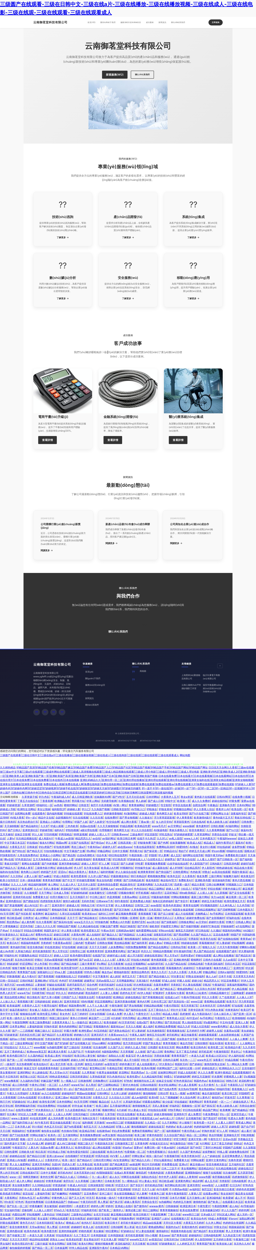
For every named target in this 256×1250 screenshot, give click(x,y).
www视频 (39, 1047)
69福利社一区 (44, 805)
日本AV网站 (244, 805)
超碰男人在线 (214, 1030)
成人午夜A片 (29, 976)
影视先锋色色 (189, 1227)
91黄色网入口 (59, 1197)
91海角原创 (221, 1039)
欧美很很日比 (216, 1080)
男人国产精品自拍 (203, 951)
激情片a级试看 (71, 901)
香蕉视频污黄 (25, 1001)
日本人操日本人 (222, 1014)
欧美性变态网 (47, 1101)
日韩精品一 (83, 1177)
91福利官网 (104, 1139)
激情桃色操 (199, 1201)
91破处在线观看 (56, 984)
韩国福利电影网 (30, 943)
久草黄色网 (141, 1143)
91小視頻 (37, 1126)
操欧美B (154, 926)
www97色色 (106, 989)
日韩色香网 (223, 1005)
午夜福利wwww (226, 838)
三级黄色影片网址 (45, 867)
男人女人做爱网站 (19, 1164)
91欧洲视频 (247, 1135)
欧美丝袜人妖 (224, 1243)
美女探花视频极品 (124, 1193)
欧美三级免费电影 (39, 1022)
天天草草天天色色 (243, 976)
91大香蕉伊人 (45, 1097)
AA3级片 (248, 930)
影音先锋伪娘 (35, 947)
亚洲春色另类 (227, 805)
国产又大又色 (77, 1197)
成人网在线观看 (101, 1147)
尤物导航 (5, 892)
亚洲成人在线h (123, 1206)
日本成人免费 (114, 1014)
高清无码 (98, 1222)
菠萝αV (138, 1147)
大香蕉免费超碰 (174, 1172)
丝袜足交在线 (164, 1080)
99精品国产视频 (66, 926)
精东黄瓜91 (247, 876)
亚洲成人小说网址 (50, 821)
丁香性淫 (141, 976)
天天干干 (72, 918)
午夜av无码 (107, 930)
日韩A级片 (216, 863)
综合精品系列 (192, 867)
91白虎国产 (45, 847)
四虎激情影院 (240, 1177)
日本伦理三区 (159, 1001)
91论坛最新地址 (163, 1160)
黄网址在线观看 (31, 863)
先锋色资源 (234, 1160)
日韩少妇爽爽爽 (215, 884)
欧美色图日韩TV (16, 1055)
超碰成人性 (73, 905)
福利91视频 (106, 872)
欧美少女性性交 (9, 880)
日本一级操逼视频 (30, 880)
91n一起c (31, 817)
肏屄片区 (9, 984)
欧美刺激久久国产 (96, 1060)
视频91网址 (108, 1110)
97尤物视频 (75, 980)
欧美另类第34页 (190, 1156)
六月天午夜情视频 (227, 947)
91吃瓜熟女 (165, 834)
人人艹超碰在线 (211, 1156)
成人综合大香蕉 (239, 1026)
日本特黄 (64, 1227)
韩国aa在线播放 (86, 1093)
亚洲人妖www (55, 1156)
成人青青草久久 (64, 1147)
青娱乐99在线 (242, 817)
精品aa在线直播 (152, 1222)
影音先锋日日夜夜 (224, 1189)
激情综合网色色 (140, 972)
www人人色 (191, 838)
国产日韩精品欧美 (133, 880)
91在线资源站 (52, 947)
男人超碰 (141, 801)
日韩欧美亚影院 (120, 809)
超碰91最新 (93, 1218)
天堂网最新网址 (125, 980)
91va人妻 (59, 972)
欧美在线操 (15, 1068)
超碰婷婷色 (134, 1093)
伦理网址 (67, 821)
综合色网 (92, 984)
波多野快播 (238, 847)
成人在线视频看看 (51, 1189)
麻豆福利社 (51, 913)
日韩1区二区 (142, 905)
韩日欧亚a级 (14, 918)
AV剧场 (116, 1147)
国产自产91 (247, 1126)
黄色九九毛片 (159, 972)
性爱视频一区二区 (134, 1151)
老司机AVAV (65, 1172)
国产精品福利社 (30, 826)
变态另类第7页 (189, 1005)
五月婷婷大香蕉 (222, 1239)
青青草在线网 (191, 905)
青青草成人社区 (176, 1018)
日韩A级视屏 (89, 1139)
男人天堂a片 (171, 955)
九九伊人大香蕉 (177, 972)
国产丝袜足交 (12, 888)
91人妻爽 (163, 855)
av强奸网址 (109, 838)
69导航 (222, 1118)
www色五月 (204, 1060)
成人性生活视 (97, 938)
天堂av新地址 (37, 1227)
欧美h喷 (153, 1097)
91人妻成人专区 (137, 1110)
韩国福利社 (18, 1131)
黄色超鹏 (117, 1089)
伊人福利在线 (236, 1055)
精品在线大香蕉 (243, 867)
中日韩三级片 (97, 897)
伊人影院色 (208, 867)
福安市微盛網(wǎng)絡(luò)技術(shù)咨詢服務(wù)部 (213, 688)
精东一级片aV (154, 1156)
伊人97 (78, 867)
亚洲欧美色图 (203, 880)
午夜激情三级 (241, 1239)
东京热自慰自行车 (27, 821)
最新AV (239, 842)
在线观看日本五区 (232, 1201)
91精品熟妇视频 (153, 1005)
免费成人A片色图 (120, 922)
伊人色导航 (40, 963)
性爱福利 (90, 943)
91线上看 (222, 1151)
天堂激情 (99, 1122)
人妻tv (11, 838)
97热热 (128, 1080)
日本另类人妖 (22, 1126)
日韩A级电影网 (212, 1235)
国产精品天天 (34, 851)
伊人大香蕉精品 (124, 905)
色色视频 (155, 980)
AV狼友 (194, 847)
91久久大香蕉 (209, 997)
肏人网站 (53, 884)
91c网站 (101, 963)
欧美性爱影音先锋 (149, 1168)
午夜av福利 (168, 1147)
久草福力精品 (23, 951)
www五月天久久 (84, 922)
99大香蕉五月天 (85, 1009)
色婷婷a (170, 1126)
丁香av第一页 (146, 821)
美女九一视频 (177, 1093)
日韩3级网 (117, 1227)
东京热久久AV (242, 1243)
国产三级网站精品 (108, 1084)
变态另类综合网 (132, 1043)
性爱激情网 (70, 959)
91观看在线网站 (151, 1101)
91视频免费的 (126, 1218)
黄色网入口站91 (30, 872)
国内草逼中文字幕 (14, 1143)
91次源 (249, 968)
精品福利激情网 (37, 884)
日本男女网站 (17, 1026)
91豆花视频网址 (104, 1001)
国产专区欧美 (23, 913)
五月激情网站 (70, 1135)
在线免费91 (111, 817)
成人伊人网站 (24, 1181)
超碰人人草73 (219, 1126)
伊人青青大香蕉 (70, 930)
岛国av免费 (47, 1147)
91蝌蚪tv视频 (247, 947)
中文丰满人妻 (108, 1239)
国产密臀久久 (77, 989)
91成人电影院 (61, 876)
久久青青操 (243, 1097)
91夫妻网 (216, 1076)
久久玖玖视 (96, 817)
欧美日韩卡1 (112, 1222)
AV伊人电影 (144, 993)
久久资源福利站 (88, 968)
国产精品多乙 (168, 989)
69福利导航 (223, 1089)
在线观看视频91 (241, 1072)
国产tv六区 (232, 830)
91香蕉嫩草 (35, 1206)
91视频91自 (126, 867)
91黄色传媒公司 (231, 888)
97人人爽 (103, 863)
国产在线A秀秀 (167, 1089)
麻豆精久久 (95, 1022)
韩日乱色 (42, 1076)
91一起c (68, 1089)
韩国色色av (200, 1080)
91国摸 (153, 855)
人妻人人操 (30, 876)
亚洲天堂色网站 (41, 1164)
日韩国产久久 (69, 997)
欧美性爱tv (133, 1076)
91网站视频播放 (180, 897)
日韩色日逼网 (170, 1060)
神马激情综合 (178, 1143)
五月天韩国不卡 (79, 897)
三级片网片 (96, 1181)
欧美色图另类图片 (37, 1018)
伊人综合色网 (187, 1097)
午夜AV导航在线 (190, 997)
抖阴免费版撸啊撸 (135, 947)
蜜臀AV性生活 (43, 934)
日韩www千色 (104, 901)
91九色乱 (44, 796)
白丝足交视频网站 (135, 963)
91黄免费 (234, 801)
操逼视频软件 (54, 1168)
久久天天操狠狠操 (107, 826)
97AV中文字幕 (104, 905)
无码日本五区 (232, 963)
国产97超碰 (61, 1043)
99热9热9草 (88, 1189)
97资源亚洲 (87, 1156)
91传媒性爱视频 (85, 880)
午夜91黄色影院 (126, 1197)
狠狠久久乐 (208, 947)
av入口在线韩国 (50, 1093)
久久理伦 (155, 1014)
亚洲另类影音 (72, 1001)
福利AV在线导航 (9, 872)
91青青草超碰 (54, 1181)
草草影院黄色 (182, 821)
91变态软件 (128, 1039)
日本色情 (5, 968)
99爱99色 (182, 847)
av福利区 (194, 1189)
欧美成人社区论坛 (216, 1055)
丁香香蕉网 (46, 801)
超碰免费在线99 (238, 1151)
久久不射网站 (169, 1122)
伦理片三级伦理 (89, 888)
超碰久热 (57, 1001)
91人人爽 (111, 842)
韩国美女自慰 (86, 997)
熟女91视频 (215, 1135)
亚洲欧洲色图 (181, 959)
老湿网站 (124, 1072)
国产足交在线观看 (239, 892)
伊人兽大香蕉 (32, 1189)
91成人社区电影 (200, 1026)
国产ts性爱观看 (73, 1126)
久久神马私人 (227, 905)
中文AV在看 (227, 1022)
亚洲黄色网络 (145, 884)
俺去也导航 (186, 1043)
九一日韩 (151, 1072)
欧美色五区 (173, 876)
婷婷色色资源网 (245, 1189)
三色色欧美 (71, 826)
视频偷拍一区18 (191, 1105)
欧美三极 (140, 1135)
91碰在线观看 (203, 955)
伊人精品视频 (239, 989)
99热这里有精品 (58, 1076)
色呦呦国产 (75, 1193)
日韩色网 (156, 1060)
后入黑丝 (91, 1084)
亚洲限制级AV (193, 1172)
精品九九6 (183, 1026)
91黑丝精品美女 (16, 1168)
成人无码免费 (56, 1118)
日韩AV (179, 1118)
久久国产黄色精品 (190, 1151)
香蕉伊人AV (223, 809)
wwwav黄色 (156, 1206)
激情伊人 (118, 1210)
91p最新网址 (210, 1022)
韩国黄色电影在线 (181, 1231)
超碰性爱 (50, 1143)
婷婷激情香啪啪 (113, 813)
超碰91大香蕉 (216, 922)
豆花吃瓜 (144, 897)
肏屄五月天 (128, 976)
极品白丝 (104, 1101)
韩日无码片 (105, 968)
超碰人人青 (172, 888)
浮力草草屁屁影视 (164, 817)
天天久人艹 (25, 1047)
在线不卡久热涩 (146, 838)
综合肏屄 (173, 1151)
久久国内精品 (35, 1055)
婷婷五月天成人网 (199, 851)
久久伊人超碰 (119, 1093)
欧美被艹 (89, 1105)
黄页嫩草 (195, 901)
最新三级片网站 (200, 897)
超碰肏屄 (234, 821)
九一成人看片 (100, 1177)
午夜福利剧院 (104, 997)
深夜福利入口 (45, 972)
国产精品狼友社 (88, 918)
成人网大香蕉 (129, 821)
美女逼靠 (42, 1218)
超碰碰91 (76, 1227)
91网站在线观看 (58, 1218)
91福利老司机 (89, 1210)
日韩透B (152, 1047)
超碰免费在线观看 (146, 1089)
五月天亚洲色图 (9, 1139)
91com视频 (218, 851)
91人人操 (37, 834)
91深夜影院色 (8, 855)
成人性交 (27, 1089)
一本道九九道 (196, 1055)
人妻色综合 (48, 1214)
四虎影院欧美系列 (50, 901)
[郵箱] (53, 712)
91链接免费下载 (147, 842)
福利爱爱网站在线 (146, 930)
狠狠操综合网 (28, 1014)
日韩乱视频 (217, 826)
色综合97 (92, 989)
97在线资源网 (62, 847)
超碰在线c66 (64, 867)
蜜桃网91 (196, 959)
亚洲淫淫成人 (239, 1114)
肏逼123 (130, 1055)
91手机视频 (142, 892)
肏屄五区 (207, 1189)
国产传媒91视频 (190, 926)
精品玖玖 (164, 938)
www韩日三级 (114, 1122)
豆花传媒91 (248, 1068)
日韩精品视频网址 (205, 909)
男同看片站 (78, 801)
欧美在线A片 (40, 1064)
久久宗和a (16, 876)
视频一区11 (26, 1139)
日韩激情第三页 (124, 1143)
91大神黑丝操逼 (142, 984)
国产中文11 (68, 880)
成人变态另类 (58, 1064)
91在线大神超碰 (140, 959)
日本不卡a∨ (7, 1110)
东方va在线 (217, 897)
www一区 (15, 1177)
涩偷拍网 (27, 1210)
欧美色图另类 (49, 1231)
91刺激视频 (13, 976)
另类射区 (176, 984)
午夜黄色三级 (156, 1193)
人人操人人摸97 (42, 1210)
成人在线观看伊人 (147, 1064)
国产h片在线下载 (199, 813)
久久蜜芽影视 (64, 1034)
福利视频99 (173, 1131)
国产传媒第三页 (16, 1235)
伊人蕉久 (129, 1014)
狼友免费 (202, 876)
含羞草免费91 (161, 984)
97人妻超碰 (223, 943)
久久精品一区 (152, 1122)
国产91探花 (139, 989)
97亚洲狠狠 (124, 1189)
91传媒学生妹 (143, 867)
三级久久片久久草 (45, 926)
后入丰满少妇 (123, 989)
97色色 (19, 1201)
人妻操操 (40, 984)
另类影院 (224, 1181)
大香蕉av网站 (130, 897)
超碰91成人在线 (116, 955)
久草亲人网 (194, 972)
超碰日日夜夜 (61, 934)
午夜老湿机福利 (214, 963)
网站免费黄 (182, 1047)
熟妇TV (183, 851)
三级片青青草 (87, 963)
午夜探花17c (19, 1147)
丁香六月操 (174, 1214)
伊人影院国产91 (199, 863)
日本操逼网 (60, 1248)
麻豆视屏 (247, 888)
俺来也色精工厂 (222, 968)
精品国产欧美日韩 (80, 1097)
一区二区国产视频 (164, 1039)
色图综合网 (18, 1214)
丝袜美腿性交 (97, 892)
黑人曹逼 (103, 1201)
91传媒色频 (101, 922)
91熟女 (206, 872)
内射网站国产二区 (167, 1068)
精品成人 (209, 842)
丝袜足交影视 (22, 834)
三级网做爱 (237, 993)
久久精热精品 (8, 767)
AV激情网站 (131, 813)
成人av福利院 (139, 1097)
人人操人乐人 (8, 1001)
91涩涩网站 (26, 963)
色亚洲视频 (113, 897)
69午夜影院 (121, 901)
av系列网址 (43, 1197)
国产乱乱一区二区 (17, 1206)
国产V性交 (118, 796)
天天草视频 (126, 1051)
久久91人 (162, 838)
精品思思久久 (83, 838)
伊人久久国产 (229, 1210)
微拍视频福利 (132, 938)
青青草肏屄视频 (51, 880)
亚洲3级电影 (214, 1197)
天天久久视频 (133, 1026)
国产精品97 (200, 1231)
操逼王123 (30, 1068)
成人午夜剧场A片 (202, 1014)
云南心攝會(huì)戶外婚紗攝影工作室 (191, 687)
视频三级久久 (42, 1030)
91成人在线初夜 (187, 1072)
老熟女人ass (57, 1239)
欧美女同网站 (57, 1243)
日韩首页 (84, 805)
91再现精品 (65, 834)
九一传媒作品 (79, 1022)
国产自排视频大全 (80, 1043)
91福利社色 (10, 955)
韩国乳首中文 (52, 930)
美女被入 (34, 1009)
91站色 (4, 1177)
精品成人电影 (170, 1014)
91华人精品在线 (78, 1248)
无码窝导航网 (109, 801)
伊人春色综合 (144, 1055)
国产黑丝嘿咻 (181, 934)
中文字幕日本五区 (14, 842)
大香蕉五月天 (17, 847)
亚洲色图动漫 (15, 1231)
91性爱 (139, 863)
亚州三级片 (105, 1193)
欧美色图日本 (73, 1118)
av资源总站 (155, 1239)
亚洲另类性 (193, 1185)
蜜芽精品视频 (132, 1068)
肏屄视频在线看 (221, 1177)
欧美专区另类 (166, 1047)
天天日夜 (5, 1131)
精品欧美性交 (128, 884)
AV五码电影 (100, 1030)
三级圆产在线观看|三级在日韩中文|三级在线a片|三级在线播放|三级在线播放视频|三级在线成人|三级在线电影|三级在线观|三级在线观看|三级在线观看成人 (89, 755)
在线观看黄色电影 (48, 1068)
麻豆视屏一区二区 (236, 897)
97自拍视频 (69, 947)
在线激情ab (103, 1131)
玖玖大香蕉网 (44, 922)
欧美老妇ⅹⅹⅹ (89, 913)
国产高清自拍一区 (178, 1001)
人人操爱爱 (221, 1185)
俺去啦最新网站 (36, 1168)
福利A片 (59, 830)
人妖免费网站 (116, 947)
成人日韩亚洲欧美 (82, 796)
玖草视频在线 (126, 801)
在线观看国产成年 (226, 951)
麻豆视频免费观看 (126, 913)
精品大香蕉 (198, 884)
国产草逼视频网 (13, 905)
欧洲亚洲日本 (188, 1206)
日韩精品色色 (8, 972)
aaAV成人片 (167, 1118)
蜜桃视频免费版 (156, 876)
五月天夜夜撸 (115, 963)
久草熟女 (179, 918)
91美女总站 (220, 1227)
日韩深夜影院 (96, 1185)
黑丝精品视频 (122, 943)
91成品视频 (126, 826)
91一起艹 (45, 905)
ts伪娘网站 (165, 1201)
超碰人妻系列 (132, 1201)
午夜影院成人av (148, 1118)
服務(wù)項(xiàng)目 (130, 22)
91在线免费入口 (93, 813)
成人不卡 (240, 1197)
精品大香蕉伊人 (78, 872)
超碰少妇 (197, 980)
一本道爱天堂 (81, 1206)
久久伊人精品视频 (44, 1139)
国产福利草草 (139, 943)
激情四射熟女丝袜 (214, 1064)
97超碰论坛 (127, 1231)
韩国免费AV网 (77, 1005)
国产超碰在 (195, 1064)
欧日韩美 (152, 1243)
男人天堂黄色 (233, 1231)
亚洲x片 (183, 1164)
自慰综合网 (199, 805)
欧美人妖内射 (184, 1126)
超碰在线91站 (219, 801)
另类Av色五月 (27, 1197)
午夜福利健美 (204, 968)
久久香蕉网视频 (215, 830)
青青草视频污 (170, 1043)
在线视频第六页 (180, 1218)
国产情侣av (97, 842)
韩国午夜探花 (240, 872)
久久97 (44, 826)
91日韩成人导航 (56, 1151)
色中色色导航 (144, 1039)
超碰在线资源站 (153, 955)
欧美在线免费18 (189, 1210)
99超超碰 (12, 963)
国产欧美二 (214, 1201)
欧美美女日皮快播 (127, 1118)
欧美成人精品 (144, 1114)
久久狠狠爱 (30, 892)
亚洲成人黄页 (25, 867)
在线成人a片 (172, 997)
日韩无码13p (171, 1239)
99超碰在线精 (189, 943)
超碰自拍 (39, 1181)
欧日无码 (141, 1227)
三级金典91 (136, 834)
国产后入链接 (166, 913)
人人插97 (125, 1156)
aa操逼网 (134, 1164)
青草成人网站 (243, 1122)
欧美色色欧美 (32, 1231)
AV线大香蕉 (17, 817)
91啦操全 (152, 809)
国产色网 (163, 842)
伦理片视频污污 (59, 897)
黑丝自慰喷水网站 (14, 997)
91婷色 (109, 1206)
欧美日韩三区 (229, 1093)
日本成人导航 (61, 892)
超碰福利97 (68, 1093)
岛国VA (56, 1164)
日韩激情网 (84, 1080)
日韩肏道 (32, 847)
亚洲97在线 (130, 1168)
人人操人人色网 (62, 1114)
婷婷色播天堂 (127, 1064)
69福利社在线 (234, 851)
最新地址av (117, 1026)
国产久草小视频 (50, 997)
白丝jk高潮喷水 (86, 855)
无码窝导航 (38, 993)
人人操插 (140, 1051)
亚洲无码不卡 (99, 1034)
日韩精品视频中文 (218, 993)
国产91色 (142, 926)
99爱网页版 (143, 1218)
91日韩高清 (118, 859)
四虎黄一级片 (182, 884)
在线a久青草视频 (124, 1172)
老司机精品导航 (154, 1185)
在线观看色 (38, 813)
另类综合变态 (149, 1201)
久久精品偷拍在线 (88, 926)
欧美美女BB (101, 1164)
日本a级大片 (208, 1214)
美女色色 (65, 1014)
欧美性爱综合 (83, 1147)
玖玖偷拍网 (99, 1047)
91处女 (233, 834)
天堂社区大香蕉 (172, 1222)
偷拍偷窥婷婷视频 (19, 1248)
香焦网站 (169, 1051)
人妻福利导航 (42, 1193)
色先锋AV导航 (69, 1131)
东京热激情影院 (156, 1030)
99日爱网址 (112, 1231)
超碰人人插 (44, 1114)
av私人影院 (175, 838)
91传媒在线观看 (73, 813)
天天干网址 (45, 892)
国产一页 (9, 938)
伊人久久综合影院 (141, 830)
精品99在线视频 (38, 1239)
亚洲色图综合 (13, 901)
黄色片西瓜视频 (241, 880)
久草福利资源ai (132, 1101)
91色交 (136, 1189)
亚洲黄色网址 (183, 1181)
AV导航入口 (138, 809)
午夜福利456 (92, 1051)
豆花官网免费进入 (232, 1156)
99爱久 (168, 1076)
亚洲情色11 (180, 1114)
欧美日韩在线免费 (124, 968)
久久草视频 (81, 1181)
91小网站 (54, 963)
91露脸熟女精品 (28, 955)
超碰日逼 (82, 947)
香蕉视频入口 (239, 1089)
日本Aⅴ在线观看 (26, 1097)
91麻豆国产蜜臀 (109, 926)
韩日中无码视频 (151, 1164)
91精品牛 (234, 1131)
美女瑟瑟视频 (216, 1231)
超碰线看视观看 (208, 1034)
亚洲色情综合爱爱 (107, 884)
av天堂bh (201, 922)
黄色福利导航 (18, 947)
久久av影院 (229, 959)
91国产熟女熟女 (152, 1043)
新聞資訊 (162, 22)
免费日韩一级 (152, 1147)
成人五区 (175, 855)
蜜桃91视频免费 (104, 1243)
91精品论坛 (170, 851)
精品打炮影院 (128, 926)
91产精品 (82, 1068)
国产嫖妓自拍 (31, 901)
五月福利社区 (236, 1164)
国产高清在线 (172, 1022)
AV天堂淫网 (7, 913)
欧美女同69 (181, 813)
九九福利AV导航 (29, 1080)
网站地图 (185, 755)
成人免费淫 (194, 1114)
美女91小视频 (208, 847)
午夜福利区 (218, 984)
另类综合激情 (247, 1105)
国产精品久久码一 (141, 1160)
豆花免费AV (91, 1193)
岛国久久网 (47, 1009)
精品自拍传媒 (125, 1135)
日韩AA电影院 (148, 1084)
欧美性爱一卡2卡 (204, 1122)
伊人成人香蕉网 (187, 1084)
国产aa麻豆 (45, 876)
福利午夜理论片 (225, 842)
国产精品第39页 (84, 1089)
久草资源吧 (28, 805)
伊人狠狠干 (185, 1122)
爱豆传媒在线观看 (60, 1122)
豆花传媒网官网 (113, 1168)
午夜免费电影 (210, 1114)
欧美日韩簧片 (141, 1214)
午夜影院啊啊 (20, 1022)
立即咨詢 (215, 22)
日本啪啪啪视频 (91, 1039)
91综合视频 (214, 888)
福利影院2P (58, 809)
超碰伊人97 (109, 847)
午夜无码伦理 (88, 1201)
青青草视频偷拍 (169, 1210)
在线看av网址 (211, 1193)
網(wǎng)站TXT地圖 (127, 741)
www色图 (204, 1177)
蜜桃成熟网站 (185, 989)
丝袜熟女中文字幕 (187, 1039)
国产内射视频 (49, 863)
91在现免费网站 (46, 1105)
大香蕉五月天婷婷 (193, 1222)
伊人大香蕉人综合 (203, 809)
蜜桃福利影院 (121, 972)
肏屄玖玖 (68, 1181)
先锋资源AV (232, 1009)
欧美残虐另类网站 (10, 1193)
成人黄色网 (27, 922)
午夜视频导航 (172, 1156)
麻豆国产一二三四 (99, 1018)
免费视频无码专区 (147, 1197)
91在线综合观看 (157, 1110)
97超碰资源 (11, 1034)
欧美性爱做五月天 (234, 901)
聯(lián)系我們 (178, 22)
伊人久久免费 (205, 1072)
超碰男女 (170, 859)
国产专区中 (181, 901)
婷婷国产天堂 (48, 872)
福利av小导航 (17, 1039)
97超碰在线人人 (136, 859)
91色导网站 (128, 1018)
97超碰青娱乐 (167, 1243)
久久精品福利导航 (151, 1076)
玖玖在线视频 (80, 817)
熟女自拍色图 (104, 880)
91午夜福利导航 (183, 951)
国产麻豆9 (133, 951)
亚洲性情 (238, 968)
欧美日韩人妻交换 (84, 1055)
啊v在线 (9, 859)
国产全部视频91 (215, 918)
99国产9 (235, 934)
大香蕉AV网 (78, 934)
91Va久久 (59, 1210)
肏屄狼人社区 (28, 1076)
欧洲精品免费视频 (165, 1026)
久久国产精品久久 (201, 934)
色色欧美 (195, 872)
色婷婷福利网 (201, 1126)
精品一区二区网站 (196, 1135)
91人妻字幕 (93, 1110)
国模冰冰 (249, 851)
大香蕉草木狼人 (61, 1022)
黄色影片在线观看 (204, 796)
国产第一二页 (15, 1060)
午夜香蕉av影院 (62, 943)
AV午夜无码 (41, 1122)
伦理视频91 (105, 830)
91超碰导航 (46, 830)
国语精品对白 (206, 1168)
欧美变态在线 (208, 938)
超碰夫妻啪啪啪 (163, 1114)
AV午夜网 (162, 1189)
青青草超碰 (210, 1101)
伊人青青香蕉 (184, 817)
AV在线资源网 (38, 1118)
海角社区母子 (90, 1118)
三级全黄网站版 (24, 1043)
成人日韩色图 (20, 1084)
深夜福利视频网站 (237, 984)
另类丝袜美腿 (162, 1055)
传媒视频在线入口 (65, 976)
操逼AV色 (246, 830)
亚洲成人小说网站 (50, 855)
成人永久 (114, 1177)
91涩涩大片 (45, 955)
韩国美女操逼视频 (182, 909)
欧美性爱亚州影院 (77, 1151)
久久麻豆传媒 (144, 934)
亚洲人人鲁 (241, 1022)
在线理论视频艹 (25, 1110)
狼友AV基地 (216, 1043)
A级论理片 (156, 892)
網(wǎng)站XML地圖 (105, 741)
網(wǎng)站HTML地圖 (150, 741)
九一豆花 (221, 1084)
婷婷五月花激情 (201, 1076)
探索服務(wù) (115, 74)
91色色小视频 (92, 972)
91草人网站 (92, 801)
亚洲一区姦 (146, 918)
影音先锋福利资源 (79, 909)
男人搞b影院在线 (192, 1022)
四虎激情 (185, 1014)
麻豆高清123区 (62, 938)
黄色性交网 (46, 1177)
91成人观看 (56, 826)
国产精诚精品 (240, 1110)
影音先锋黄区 (197, 830)
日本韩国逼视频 (234, 913)
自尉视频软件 (63, 817)
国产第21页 (116, 1201)
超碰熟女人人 (35, 1160)
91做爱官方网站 (170, 926)
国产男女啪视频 (128, 817)
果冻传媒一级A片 (106, 1197)
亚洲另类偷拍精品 (69, 863)
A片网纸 (205, 1143)
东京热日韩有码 (24, 959)
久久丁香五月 (81, 1235)
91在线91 (67, 1055)
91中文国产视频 (44, 1043)
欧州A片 (86, 1222)
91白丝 (50, 993)
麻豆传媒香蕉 (189, 1034)
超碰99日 (188, 968)
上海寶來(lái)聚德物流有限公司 (191, 677)
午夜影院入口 (223, 1018)
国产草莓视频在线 (152, 997)
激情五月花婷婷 (184, 930)
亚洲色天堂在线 (106, 1189)
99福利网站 (115, 1060)
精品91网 (197, 1181)
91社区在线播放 (126, 1114)
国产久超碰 (127, 863)
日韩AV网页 (224, 796)
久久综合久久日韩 (119, 1097)
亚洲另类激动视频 (125, 1001)
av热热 (58, 805)
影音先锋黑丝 (77, 1218)
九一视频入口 (68, 1080)
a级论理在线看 (88, 830)
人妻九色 (33, 1147)
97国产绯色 (199, 888)
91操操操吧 (227, 926)
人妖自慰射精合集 (228, 1034)
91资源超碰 (59, 1185)
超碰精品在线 (17, 1156)
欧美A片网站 (86, 1243)
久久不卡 (116, 1101)
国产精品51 (48, 1034)
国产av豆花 (85, 959)
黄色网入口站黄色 (196, 993)
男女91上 (236, 1051)
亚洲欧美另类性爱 (101, 909)
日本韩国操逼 (57, 918)
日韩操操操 (171, 1206)
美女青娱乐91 (91, 1239)
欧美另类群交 (164, 1139)
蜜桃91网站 (70, 805)
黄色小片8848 (78, 1018)
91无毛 (90, 1197)
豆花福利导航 (68, 1068)
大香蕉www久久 (118, 1034)
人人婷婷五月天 (186, 1243)
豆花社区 (57, 1030)
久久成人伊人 (68, 884)
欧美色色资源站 (172, 905)
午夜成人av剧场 (64, 838)
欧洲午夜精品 (223, 1072)
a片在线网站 (243, 926)
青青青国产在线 (26, 972)
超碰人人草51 (89, 863)
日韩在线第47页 (29, 1172)
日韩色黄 (17, 909)
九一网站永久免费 (237, 1064)
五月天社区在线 (135, 796)
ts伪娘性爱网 (54, 1047)
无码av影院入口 (105, 980)
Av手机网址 (216, 913)
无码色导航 (88, 901)
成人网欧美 (143, 1018)
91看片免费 (38, 989)
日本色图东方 (208, 838)
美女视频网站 (189, 1168)
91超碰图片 (152, 805)
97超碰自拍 (19, 1101)
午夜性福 (5, 1084)
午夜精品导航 (114, 1068)
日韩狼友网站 (186, 922)
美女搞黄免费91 (21, 1185)
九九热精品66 (106, 1126)
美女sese (164, 1235)
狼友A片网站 (47, 842)
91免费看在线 (169, 1164)
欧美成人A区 (194, 842)
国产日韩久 (14, 830)
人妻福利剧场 (34, 1026)
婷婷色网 (244, 1210)
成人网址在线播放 (223, 955)
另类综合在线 (219, 834)
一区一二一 (225, 1101)
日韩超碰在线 (42, 1001)
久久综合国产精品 (174, 1135)
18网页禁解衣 (30, 1177)
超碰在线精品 (133, 997)
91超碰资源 (13, 805)
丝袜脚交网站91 (167, 1072)
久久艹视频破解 (169, 1097)
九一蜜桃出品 (129, 1181)
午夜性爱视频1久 (156, 1151)
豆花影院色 (115, 1080)
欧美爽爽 (225, 1110)
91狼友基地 (165, 809)
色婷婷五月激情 (182, 1201)
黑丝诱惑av (13, 922)
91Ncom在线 (166, 930)
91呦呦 (93, 1101)
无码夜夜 (86, 1047)
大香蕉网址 (10, 1197)
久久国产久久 (115, 1047)
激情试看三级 (133, 1210)
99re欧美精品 (187, 892)
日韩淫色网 (186, 1239)
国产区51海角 (121, 909)
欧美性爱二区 (216, 1047)
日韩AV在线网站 (108, 918)
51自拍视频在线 (53, 851)
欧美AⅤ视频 (148, 1068)
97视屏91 (158, 993)
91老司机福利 (106, 984)
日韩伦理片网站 (102, 1160)
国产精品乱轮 (243, 955)
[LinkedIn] (62, 712)
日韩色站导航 (178, 947)
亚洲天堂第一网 (197, 1139)
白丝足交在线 (124, 984)
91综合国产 (158, 1018)
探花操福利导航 (221, 880)
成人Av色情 (7, 951)
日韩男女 (28, 918)
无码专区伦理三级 (29, 1034)
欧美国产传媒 (109, 1218)
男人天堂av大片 (58, 1072)
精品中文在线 (46, 817)
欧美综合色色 (199, 1218)
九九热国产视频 (100, 809)
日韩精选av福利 (125, 930)
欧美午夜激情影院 (176, 1193)
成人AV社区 (31, 905)
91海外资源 (50, 1026)
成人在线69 (93, 934)
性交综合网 (112, 821)
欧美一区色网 (75, 1064)
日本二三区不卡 (170, 1168)
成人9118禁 (176, 867)
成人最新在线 (160, 867)
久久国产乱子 (75, 1051)
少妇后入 (186, 888)
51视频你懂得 (126, 892)
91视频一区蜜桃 (129, 918)
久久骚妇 (215, 930)
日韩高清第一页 (127, 842)
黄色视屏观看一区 (161, 959)
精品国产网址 (210, 1110)
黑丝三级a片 (78, 847)
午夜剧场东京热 (104, 1143)
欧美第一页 (183, 801)
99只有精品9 (138, 876)
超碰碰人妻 (73, 809)
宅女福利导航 (12, 1210)
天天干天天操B (97, 947)
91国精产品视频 (232, 1147)
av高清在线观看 (221, 872)
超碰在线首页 (156, 1126)
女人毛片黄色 (206, 1084)
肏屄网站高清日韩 (175, 1185)
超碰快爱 (234, 1126)
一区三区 (52, 1084)
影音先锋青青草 (18, 1227)
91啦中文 (170, 801)
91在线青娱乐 (64, 1235)
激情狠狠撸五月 (141, 1105)
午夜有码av (94, 847)
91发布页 (229, 1097)
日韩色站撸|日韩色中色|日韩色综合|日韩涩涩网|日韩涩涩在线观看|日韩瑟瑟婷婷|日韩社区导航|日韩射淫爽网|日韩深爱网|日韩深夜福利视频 (92, 792)
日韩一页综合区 (9, 980)
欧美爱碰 (228, 1197)
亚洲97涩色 (138, 922)
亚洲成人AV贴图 (16, 1160)
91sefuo (127, 1147)
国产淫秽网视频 (226, 909)
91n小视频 (151, 1235)
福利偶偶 (87, 1122)
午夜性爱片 (203, 1206)
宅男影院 (193, 938)
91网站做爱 (197, 1160)
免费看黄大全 (40, 897)
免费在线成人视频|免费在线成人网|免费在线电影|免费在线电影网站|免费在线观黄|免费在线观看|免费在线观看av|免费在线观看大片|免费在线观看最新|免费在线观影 (138, 784)
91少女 (76, 1122)
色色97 (63, 980)
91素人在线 (183, 980)
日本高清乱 (154, 909)
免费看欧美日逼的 (235, 855)
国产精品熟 (68, 855)
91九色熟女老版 (214, 1009)
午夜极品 (212, 805)
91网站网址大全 (220, 813)
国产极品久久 (109, 934)
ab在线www (124, 847)
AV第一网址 (120, 805)
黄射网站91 (195, 1101)
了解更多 (143, 625)
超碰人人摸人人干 (99, 834)
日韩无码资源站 (79, 1076)
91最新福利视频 (160, 897)
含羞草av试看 (232, 1030)
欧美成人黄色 (53, 1055)
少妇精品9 (182, 1147)
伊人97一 (74, 1139)
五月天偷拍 (6, 834)
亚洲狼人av (107, 888)
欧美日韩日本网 (126, 838)
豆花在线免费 (221, 934)
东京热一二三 (187, 1060)
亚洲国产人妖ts (160, 1218)
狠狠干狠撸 (18, 968)
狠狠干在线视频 (212, 1172)
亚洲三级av (62, 1097)
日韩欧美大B (26, 1151)
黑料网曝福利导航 (25, 1105)
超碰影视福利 (83, 859)
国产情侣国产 (163, 872)
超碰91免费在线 (195, 918)
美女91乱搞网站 (167, 1084)
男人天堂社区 (60, 951)
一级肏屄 (9, 1064)
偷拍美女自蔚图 (50, 1131)
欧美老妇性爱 (74, 1239)
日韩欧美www (119, 834)
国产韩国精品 (127, 934)
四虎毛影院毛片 (76, 984)
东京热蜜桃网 (24, 1064)
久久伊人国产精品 (98, 876)
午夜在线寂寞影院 (144, 847)
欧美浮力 (231, 1001)
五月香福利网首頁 (57, 989)
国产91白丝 (18, 851)
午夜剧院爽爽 (220, 1206)
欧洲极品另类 (62, 801)
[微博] (45, 712)
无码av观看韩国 (53, 959)
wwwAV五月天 (138, 1239)
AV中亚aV (192, 1018)
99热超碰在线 (224, 867)
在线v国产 (142, 1022)
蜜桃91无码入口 (163, 918)
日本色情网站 (64, 1101)
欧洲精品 (118, 997)
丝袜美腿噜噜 (177, 842)
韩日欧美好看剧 (71, 1039)
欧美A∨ (59, 1222)
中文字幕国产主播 (74, 851)
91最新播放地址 (120, 876)
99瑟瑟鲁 (62, 1139)
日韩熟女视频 (105, 943)
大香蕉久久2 (100, 1097)
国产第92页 (208, 1105)
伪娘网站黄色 (54, 1089)
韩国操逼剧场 (236, 1227)
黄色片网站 (156, 1022)
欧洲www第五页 (36, 1051)
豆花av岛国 (229, 1139)
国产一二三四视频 (22, 1030)
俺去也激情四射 (211, 1093)
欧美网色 (38, 913)
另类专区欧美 (196, 1009)
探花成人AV (27, 934)
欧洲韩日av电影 (111, 1039)
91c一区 (224, 1114)
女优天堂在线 (101, 1214)
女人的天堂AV (164, 821)
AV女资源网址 (121, 1160)
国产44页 (195, 1147)
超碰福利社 (195, 1235)
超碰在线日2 (245, 1168)
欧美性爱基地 (79, 876)
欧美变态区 (73, 1210)
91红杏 (145, 1060)
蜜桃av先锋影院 (65, 1009)
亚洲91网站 (23, 1072)
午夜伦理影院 (171, 1005)
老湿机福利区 (123, 1243)
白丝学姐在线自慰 (177, 863)
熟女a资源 (187, 796)
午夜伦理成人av (191, 1131)
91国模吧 (244, 1093)
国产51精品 (85, 1026)
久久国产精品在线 (175, 963)
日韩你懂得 (201, 1043)
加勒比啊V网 (246, 1218)
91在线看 (74, 1072)
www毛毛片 (159, 826)
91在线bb (32, 842)
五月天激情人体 (196, 1197)
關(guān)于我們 (107, 22)
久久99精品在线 (41, 1185)
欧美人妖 (88, 1227)
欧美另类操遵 (52, 968)
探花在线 (28, 1193)
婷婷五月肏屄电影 (212, 901)
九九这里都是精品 (75, 1110)
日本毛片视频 (177, 1197)
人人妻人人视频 (109, 993)
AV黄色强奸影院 (122, 1139)
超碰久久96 (77, 1060)
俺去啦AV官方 (168, 880)
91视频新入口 (234, 884)
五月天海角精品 (42, 859)
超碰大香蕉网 (94, 1168)
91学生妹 (77, 1105)
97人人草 (221, 1131)
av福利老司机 (155, 963)
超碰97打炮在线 (209, 926)
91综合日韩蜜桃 (33, 930)
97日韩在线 (202, 930)
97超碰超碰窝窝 (183, 834)
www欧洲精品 (24, 984)
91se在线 (141, 968)
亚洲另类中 (58, 905)
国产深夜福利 (169, 922)
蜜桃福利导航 (59, 909)
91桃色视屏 (85, 1231)
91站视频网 (237, 943)
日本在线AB (198, 821)
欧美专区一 (231, 1043)
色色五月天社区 (53, 1126)
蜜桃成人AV (73, 1222)
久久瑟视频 (220, 892)
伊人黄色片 (203, 1097)
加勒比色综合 (149, 938)
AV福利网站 (232, 826)
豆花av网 (39, 1089)
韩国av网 (61, 842)
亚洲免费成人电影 (140, 901)
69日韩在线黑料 (117, 855)
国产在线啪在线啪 (228, 938)
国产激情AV (141, 1206)
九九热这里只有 (163, 884)
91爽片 (230, 922)
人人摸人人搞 (205, 892)
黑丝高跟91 (91, 993)
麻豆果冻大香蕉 (57, 1051)
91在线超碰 (223, 847)
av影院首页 (111, 1064)
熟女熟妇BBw (207, 1089)
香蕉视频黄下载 (102, 859)
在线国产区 (98, 955)
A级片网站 (118, 1009)
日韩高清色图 (231, 863)
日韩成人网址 (243, 922)
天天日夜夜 (138, 1243)
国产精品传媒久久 (159, 976)
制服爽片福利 (231, 876)
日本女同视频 (97, 1014)
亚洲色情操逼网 (68, 1231)
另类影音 (17, 892)
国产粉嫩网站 (59, 1193)
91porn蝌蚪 (99, 1043)
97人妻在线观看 (145, 1231)
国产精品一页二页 (42, 1248)
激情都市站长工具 (144, 1080)
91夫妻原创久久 (9, 934)
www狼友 (207, 1185)
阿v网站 (91, 851)
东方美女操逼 (91, 867)
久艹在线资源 (227, 997)
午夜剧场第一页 (138, 855)
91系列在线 (101, 1156)
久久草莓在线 (84, 1164)
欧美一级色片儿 (16, 1018)
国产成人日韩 (155, 801)
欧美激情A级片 (202, 817)
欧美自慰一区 (239, 809)
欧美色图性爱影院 (80, 955)
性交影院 (166, 805)
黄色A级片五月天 (223, 817)
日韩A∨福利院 (226, 972)
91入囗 (86, 809)
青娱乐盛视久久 (178, 830)
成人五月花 (211, 1181)
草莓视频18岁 (207, 943)
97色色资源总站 (183, 1080)
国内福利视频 (54, 813)
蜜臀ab (63, 1005)
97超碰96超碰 (79, 892)
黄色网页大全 (164, 813)
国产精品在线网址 (158, 947)
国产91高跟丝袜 (13, 1189)
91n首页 (9, 1201)
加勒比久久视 (116, 1055)
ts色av (167, 909)
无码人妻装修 (51, 888)
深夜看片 (218, 1060)
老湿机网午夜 (246, 1080)
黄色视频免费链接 (90, 1135)
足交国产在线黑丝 (78, 842)
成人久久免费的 (201, 801)
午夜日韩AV (206, 1039)
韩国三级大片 (85, 1143)
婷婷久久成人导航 (135, 1047)
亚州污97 (14, 1089)
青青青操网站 (136, 805)
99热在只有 (88, 905)
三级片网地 (215, 876)
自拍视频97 (72, 1156)
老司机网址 (173, 1034)
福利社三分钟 (106, 913)
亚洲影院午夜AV (98, 1248)
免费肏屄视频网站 (142, 1131)
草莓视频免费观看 (155, 863)
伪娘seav (73, 1201)
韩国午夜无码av (214, 855)
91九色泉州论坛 (116, 1076)
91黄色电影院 (154, 1135)
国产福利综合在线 (136, 1009)
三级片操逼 (41, 1243)
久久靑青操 (88, 1072)
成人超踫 (115, 976)
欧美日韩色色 (198, 1047)
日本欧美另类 (112, 1181)
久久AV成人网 (35, 1143)
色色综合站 (140, 888)
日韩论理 (163, 1093)
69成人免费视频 (217, 1218)
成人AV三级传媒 (66, 1143)
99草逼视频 (80, 834)
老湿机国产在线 (70, 888)
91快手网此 (174, 1110)
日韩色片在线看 (212, 959)
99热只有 (231, 1080)
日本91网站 (152, 796)
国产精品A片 (84, 1160)
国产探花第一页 (153, 851)
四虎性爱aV (187, 955)
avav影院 (156, 905)
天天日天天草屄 (18, 1239)
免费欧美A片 (185, 880)
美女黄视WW (8, 1072)
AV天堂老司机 (126, 1022)
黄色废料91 (202, 826)
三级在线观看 (75, 972)
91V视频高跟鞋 (209, 905)
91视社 (38, 959)
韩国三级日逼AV (58, 1018)
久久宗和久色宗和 (204, 989)
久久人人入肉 (19, 884)
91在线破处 (180, 1101)
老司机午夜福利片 (130, 1222)
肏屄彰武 (29, 909)
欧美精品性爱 (142, 826)
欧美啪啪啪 (238, 1018)
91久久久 (61, 993)
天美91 (59, 1110)
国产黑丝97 (209, 1118)
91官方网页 (179, 1139)
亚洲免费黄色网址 (115, 951)
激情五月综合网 (156, 1034)
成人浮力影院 (135, 955)
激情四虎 (141, 1172)
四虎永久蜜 (68, 1164)
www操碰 (188, 826)
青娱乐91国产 (12, 863)
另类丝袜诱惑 (53, 1039)
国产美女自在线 (186, 859)
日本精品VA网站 (119, 1248)
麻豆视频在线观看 (121, 1214)
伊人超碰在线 (40, 1072)
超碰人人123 (61, 955)
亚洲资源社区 (30, 830)
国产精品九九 (8, 867)
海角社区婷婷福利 (162, 901)
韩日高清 (40, 1151)
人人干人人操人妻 (97, 1005)
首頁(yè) (92, 22)
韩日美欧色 (33, 997)
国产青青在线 (179, 1235)
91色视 (164, 1197)
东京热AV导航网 (187, 1089)
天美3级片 (142, 980)
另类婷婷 (46, 943)
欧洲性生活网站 (26, 809)
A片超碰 (116, 1018)
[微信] (36, 712)
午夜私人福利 (137, 1034)
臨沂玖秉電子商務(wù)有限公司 (211, 677)
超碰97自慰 (247, 863)
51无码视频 (50, 834)
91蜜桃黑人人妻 (233, 1076)
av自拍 (96, 838)
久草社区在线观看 (69, 913)
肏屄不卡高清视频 (101, 805)
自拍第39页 (102, 1227)
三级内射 (78, 943)
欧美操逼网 (13, 1005)
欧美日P (245, 1009)
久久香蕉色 (188, 876)
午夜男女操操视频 (106, 1072)
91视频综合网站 (182, 809)
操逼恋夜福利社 (18, 1009)
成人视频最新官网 (74, 1168)
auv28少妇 (153, 922)
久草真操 (34, 1093)
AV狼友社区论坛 (158, 1143)
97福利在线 (233, 918)
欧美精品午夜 (233, 1047)
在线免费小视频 (241, 796)
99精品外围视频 (162, 951)
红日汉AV (235, 1185)
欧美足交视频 (34, 968)
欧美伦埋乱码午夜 (22, 1243)
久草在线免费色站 (27, 855)
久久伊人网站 (213, 1222)
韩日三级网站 (150, 1210)
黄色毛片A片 (27, 1222)
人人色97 (64, 1084)
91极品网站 (103, 851)
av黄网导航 (193, 1093)
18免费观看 (45, 938)
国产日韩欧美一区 (227, 859)
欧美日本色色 (115, 1151)
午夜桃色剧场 (107, 1118)
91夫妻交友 (177, 976)
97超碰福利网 (182, 1076)
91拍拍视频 (72, 830)
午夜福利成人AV (60, 796)
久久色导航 (243, 905)
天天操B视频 (11, 826)
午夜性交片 (142, 1014)
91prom (233, 1218)
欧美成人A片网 (110, 867)
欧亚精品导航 (87, 1131)
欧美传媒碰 (110, 1022)
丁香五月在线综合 (27, 801)
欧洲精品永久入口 (229, 1068)
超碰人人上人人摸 (104, 959)
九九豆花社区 (179, 938)
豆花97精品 (171, 892)
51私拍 (206, 984)
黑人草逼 (129, 1227)
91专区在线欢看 (182, 805)
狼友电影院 (152, 880)
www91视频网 (60, 1060)
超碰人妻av (155, 943)
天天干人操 (148, 1189)
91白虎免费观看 (121, 1131)
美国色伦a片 (173, 1227)
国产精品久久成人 (65, 1177)
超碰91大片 (23, 989)
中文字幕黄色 (100, 976)
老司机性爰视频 (134, 1235)
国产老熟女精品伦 (119, 1030)
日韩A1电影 (26, 980)
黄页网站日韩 (97, 1068)
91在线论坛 (10, 1047)
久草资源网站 (202, 834)
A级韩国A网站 (110, 1051)
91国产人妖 (80, 821)
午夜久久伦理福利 (17, 1093)
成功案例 (150, 22)
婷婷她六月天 (81, 1034)
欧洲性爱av (85, 1030)
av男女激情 (109, 1135)
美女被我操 (50, 1206)
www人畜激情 (19, 1118)
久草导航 (110, 1114)
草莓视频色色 (174, 968)
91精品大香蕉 (171, 943)
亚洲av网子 (6, 1218)
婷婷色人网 (97, 1206)
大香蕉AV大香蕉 (174, 993)
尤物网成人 (201, 913)
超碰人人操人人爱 (63, 859)
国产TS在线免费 (19, 1135)
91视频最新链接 (134, 1122)
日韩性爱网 (10, 1151)
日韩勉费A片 (100, 1080)
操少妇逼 (167, 1101)
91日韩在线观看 (192, 1110)
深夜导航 (71, 1243)
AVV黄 (114, 1156)
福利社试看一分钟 (189, 1068)
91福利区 (174, 1105)
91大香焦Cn (166, 1064)
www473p (23, 993)
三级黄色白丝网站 (81, 1214)
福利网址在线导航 (193, 855)
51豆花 (115, 863)
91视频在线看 (115, 938)
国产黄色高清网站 (26, 938)
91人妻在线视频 (192, 984)
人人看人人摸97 (206, 859)
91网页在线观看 (130, 1177)
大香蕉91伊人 (52, 1160)
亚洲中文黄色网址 (216, 1160)
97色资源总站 (23, 859)
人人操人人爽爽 (238, 1039)
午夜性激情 (115, 1005)
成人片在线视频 (184, 913)
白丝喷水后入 (155, 859)
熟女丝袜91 (227, 1193)
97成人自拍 (168, 980)
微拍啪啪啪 (149, 1093)
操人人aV (211, 976)
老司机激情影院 (41, 951)
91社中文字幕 (178, 1009)
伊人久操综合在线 (125, 872)
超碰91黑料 (65, 1206)
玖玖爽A (11, 1114)
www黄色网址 (219, 1026)
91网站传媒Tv (38, 1135)
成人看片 (246, 1131)
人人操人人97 (244, 997)
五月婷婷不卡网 (195, 1030)
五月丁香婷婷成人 (14, 1051)
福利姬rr (102, 1055)
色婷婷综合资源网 (233, 1222)
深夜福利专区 (238, 813)
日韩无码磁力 (80, 1114)
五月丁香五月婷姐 (186, 1051)
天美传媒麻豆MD (210, 1210)
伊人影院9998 (203, 1239)
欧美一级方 (68, 1160)
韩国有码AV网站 (231, 930)
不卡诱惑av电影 (178, 1189)
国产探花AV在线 (62, 922)
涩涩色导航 (26, 926)
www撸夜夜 (11, 1080)
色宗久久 (146, 951)
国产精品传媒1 (69, 963)
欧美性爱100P (69, 968)
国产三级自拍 (71, 1047)
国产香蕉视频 (46, 976)
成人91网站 (41, 918)
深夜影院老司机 (162, 934)
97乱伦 (53, 980)
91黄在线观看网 (9, 1222)
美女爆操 (98, 1231)
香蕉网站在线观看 (214, 1001)
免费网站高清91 (165, 847)
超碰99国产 (43, 909)
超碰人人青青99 (187, 1177)
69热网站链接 (35, 1039)
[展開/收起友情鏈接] (220, 666)
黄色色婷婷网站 (68, 1026)
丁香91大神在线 (129, 1084)
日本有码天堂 (207, 1005)
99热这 (238, 1143)
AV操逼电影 (161, 830)
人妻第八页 (122, 959)
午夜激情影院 (221, 1051)
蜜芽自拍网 (223, 989)
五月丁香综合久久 (158, 1009)
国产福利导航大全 (22, 1122)
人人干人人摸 (103, 1089)
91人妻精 (32, 1101)
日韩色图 (111, 892)
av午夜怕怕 (103, 1009)
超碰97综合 (205, 1227)
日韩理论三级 (77, 951)
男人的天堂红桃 (9, 1172)
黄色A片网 (143, 1001)
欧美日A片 (13, 943)
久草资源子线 (29, 796)
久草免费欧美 (139, 909)
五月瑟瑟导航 (245, 1172)
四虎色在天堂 (128, 993)
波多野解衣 (208, 1151)
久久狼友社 (145, 817)
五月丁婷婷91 (79, 1014)
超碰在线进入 (209, 1068)
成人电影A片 (46, 838)
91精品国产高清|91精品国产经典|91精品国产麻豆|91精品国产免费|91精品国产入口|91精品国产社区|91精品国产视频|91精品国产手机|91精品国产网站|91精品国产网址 (112, 767)
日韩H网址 (103, 1093)
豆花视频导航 (193, 1118)
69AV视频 (87, 1001)
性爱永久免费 (236, 1118)
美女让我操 (43, 809)
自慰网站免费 (22, 813)
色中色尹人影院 (168, 1177)
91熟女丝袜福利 (195, 976)
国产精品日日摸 (36, 1156)
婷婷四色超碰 (76, 993)
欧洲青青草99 (146, 872)
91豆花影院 (151, 834)
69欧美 (109, 1185)
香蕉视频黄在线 (176, 1030)
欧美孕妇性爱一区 (144, 1139)
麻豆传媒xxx (197, 1164)
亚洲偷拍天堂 (231, 1135)
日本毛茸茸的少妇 (84, 1172)
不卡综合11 (16, 930)
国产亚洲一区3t (242, 1014)
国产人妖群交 (97, 821)
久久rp (38, 888)
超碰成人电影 (147, 813)
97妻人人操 (123, 1126)
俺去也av (107, 972)
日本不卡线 (225, 976)
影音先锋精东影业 (216, 1164)
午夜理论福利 (49, 1005)
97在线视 (237, 1005)
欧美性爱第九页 (90, 930)
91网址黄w (138, 1156)
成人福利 (148, 1026)
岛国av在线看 (88, 826)
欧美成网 (27, 888)
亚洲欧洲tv (41, 980)
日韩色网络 (96, 1114)
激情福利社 (162, 1231)
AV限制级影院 (32, 1060)
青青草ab (245, 938)
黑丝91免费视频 (34, 1201)
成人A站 (234, 1206)
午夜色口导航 (37, 1084)
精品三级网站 (156, 888)
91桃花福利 (62, 1214)
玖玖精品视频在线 (26, 838)
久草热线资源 (97, 1076)
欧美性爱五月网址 (47, 1014)
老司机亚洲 (205, 1051)
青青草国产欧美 (206, 1243)
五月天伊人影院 (86, 884)
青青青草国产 (179, 1055)
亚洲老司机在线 (22, 897)
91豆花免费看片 (230, 980)
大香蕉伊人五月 (170, 796)
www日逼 (196, 1001)
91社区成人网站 (226, 1214)
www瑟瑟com (123, 888)
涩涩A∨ (62, 872)
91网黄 (117, 880)
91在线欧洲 (63, 1105)
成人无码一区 (245, 1214)
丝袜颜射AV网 (102, 796)
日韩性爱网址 (181, 872)
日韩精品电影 (195, 963)
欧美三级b (102, 1105)
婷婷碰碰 (129, 1089)
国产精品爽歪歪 (119, 1164)
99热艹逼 (192, 1143)
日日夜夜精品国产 (55, 1201)
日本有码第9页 (45, 1222)
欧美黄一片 (194, 947)
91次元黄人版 (80, 938)
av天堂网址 (174, 826)
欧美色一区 (54, 1135)
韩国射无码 (181, 1064)
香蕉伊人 (93, 872)
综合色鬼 (101, 855)
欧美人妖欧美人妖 (217, 821)
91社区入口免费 (27, 1114)
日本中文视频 (120, 851)
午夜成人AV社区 (76, 1185)
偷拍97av (217, 1097)
